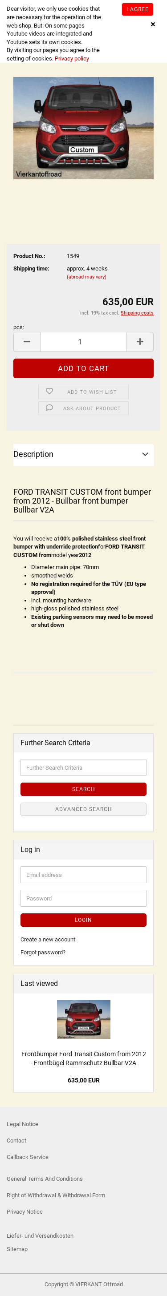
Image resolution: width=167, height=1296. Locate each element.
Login (83, 920)
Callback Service (28, 1157)
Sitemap (17, 1249)
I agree (137, 9)
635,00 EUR (84, 1080)
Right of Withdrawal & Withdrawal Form (56, 1195)
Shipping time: (31, 268)
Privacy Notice (25, 1211)
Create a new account (47, 939)
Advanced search (83, 809)
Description (33, 454)
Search (83, 789)
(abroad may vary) (86, 277)
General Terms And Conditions (45, 1178)
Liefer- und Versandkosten (40, 1235)
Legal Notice (22, 1124)
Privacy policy (71, 58)
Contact (16, 1140)
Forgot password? (42, 952)
